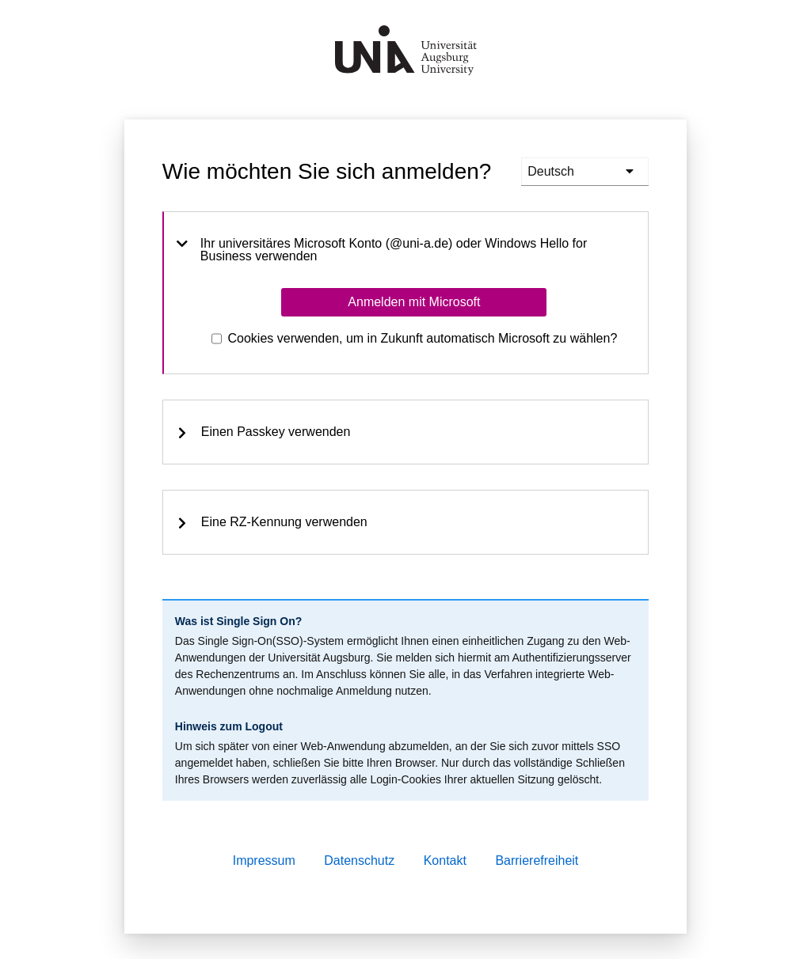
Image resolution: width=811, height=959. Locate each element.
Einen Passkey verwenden (263, 432)
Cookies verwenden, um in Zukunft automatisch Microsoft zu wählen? (423, 338)
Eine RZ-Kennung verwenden (271, 522)
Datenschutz (359, 860)
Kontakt (445, 860)
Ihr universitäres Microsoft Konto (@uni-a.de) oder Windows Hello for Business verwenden (382, 250)
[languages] (585, 171)
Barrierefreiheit (536, 860)
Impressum (264, 860)
